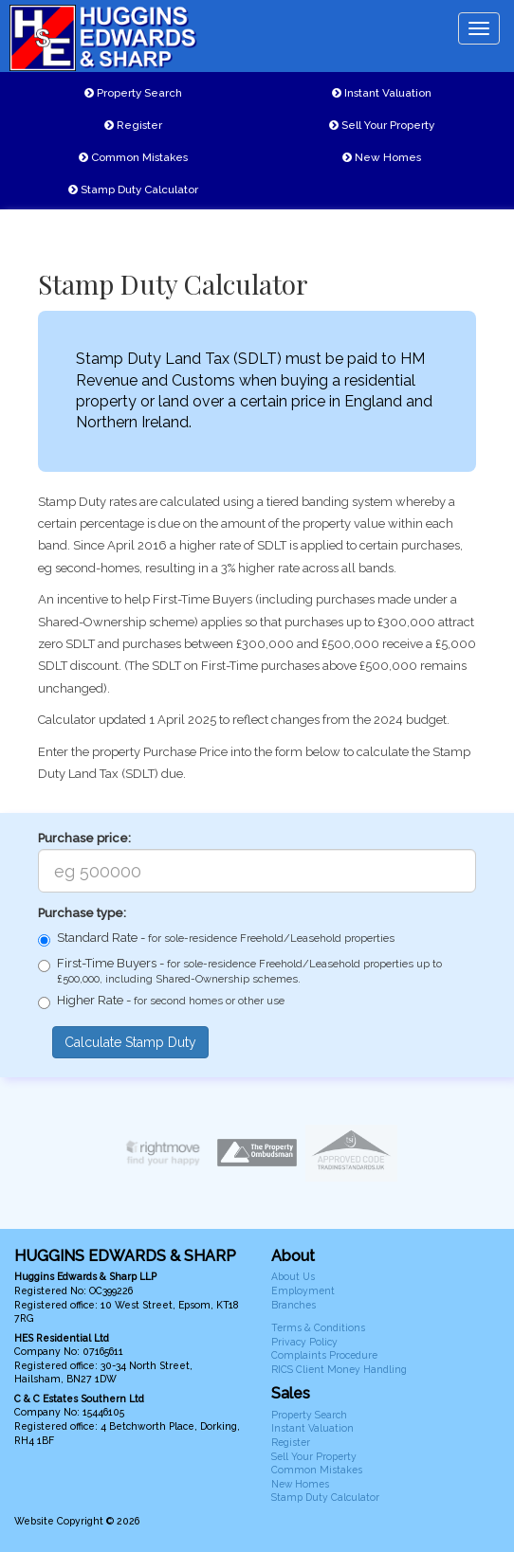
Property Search (133, 92)
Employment (303, 1290)
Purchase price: (84, 838)
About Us (293, 1276)
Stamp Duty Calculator (133, 189)
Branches (293, 1304)
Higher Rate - (161, 1001)
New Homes (381, 157)
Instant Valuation (381, 92)
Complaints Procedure (324, 1355)
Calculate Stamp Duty (130, 1042)
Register (133, 125)
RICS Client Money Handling (339, 1369)
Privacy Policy (304, 1341)
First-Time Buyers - (240, 970)
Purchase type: (82, 913)
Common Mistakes (133, 157)
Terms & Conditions (318, 1327)
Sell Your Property (381, 125)
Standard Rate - (216, 938)
